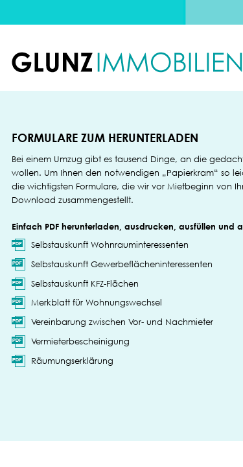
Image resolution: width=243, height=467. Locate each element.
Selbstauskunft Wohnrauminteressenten (110, 244)
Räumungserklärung (72, 360)
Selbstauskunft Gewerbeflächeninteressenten (122, 264)
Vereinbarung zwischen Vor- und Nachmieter (122, 322)
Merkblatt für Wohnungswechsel (96, 302)
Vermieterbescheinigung (80, 341)
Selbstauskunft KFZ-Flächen (85, 283)
